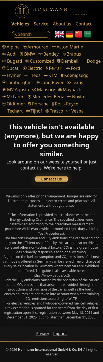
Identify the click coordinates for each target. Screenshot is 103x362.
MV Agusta (15, 90)
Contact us (51, 179)
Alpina (11, 47)
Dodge (91, 61)
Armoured (36, 47)
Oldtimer (13, 104)
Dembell (67, 61)
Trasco (54, 111)
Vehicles (20, 24)
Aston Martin (67, 47)
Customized (39, 61)
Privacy (42, 333)
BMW (27, 54)
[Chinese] (78, 34)
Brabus (71, 54)
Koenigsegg (74, 75)
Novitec (77, 97)
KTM (51, 75)
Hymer (11, 75)
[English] (59, 34)
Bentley (48, 54)
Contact (84, 24)
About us (62, 24)
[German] (69, 34)
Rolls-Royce (65, 104)
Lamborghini (17, 82)
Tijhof (34, 111)
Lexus (75, 82)
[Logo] (51, 11)
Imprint (60, 333)
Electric (32, 68)
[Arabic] (87, 34)
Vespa (74, 111)
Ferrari (54, 68)
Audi (9, 54)
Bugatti (12, 61)
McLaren (13, 97)
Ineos (32, 75)
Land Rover (50, 82)
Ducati (11, 68)
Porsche (38, 104)
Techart (12, 111)
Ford (73, 68)
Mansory (43, 90)
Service (41, 24)
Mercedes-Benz (46, 97)
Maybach (69, 90)
